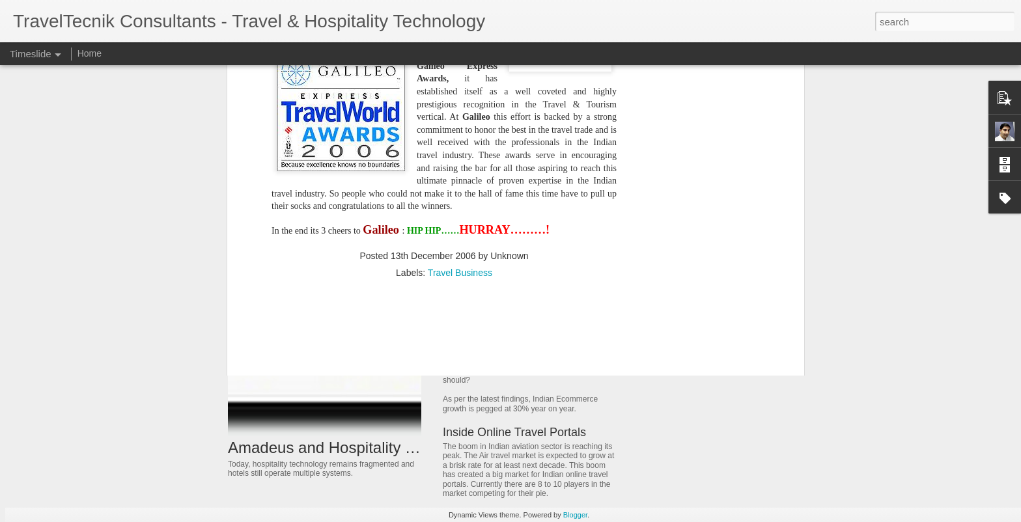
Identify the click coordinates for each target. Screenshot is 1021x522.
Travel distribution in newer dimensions (716, 355)
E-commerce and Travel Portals (525, 356)
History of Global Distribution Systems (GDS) (559, 300)
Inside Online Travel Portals (514, 432)
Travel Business (460, 107)
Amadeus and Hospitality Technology (356, 447)
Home (89, 53)
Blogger (575, 515)
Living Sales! (664, 332)
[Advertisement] (444, 191)
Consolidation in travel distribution (706, 309)
